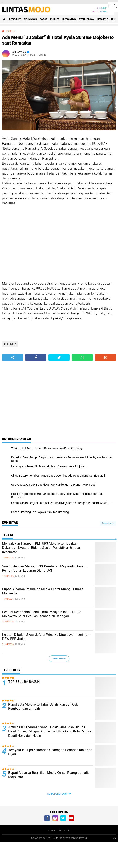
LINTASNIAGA (69, 19)
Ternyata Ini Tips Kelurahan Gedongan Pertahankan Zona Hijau (50, 752)
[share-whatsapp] (82, 357)
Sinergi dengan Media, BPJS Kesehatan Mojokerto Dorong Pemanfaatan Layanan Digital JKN (44, 568)
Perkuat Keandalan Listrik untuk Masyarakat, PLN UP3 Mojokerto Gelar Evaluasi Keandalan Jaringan (41, 614)
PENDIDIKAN (30, 19)
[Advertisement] (59, 246)
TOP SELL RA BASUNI (24, 682)
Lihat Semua (59, 658)
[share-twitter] (59, 357)
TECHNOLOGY (86, 19)
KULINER (54, 19)
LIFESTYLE (102, 19)
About (51, 830)
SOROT (43, 19)
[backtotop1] (114, 838)
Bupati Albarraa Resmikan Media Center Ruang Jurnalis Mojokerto (42, 591)
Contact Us (64, 830)
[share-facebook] (35, 357)
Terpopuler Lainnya (59, 794)
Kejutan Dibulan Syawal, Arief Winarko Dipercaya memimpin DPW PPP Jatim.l (46, 637)
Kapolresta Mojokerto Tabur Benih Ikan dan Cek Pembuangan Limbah (43, 706)
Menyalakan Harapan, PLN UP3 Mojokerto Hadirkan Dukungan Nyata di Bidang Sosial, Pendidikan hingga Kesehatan (41, 548)
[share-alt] (12, 357)
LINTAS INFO (14, 19)
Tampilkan (108, 523)
